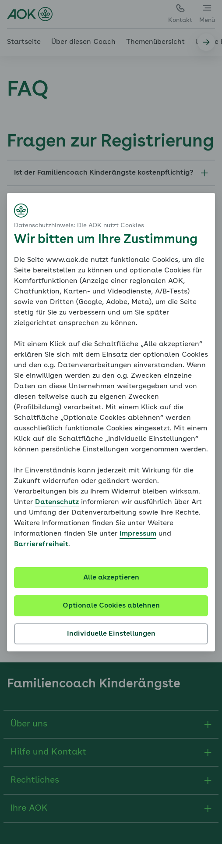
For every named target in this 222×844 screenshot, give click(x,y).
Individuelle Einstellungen (111, 633)
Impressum (138, 533)
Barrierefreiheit (41, 544)
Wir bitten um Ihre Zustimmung (105, 240)
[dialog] (111, 422)
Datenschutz (57, 502)
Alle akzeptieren (111, 577)
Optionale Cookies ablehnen (111, 605)
